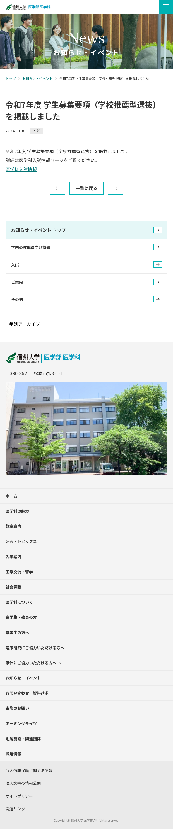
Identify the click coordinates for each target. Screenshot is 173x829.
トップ (11, 78)
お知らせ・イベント (37, 78)
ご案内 (86, 282)
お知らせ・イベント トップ (86, 229)
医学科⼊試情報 (21, 169)
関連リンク (15, 808)
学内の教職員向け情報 (86, 247)
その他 (86, 299)
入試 (86, 264)
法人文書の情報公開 (23, 783)
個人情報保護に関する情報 (29, 770)
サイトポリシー (19, 796)
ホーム (11, 496)
